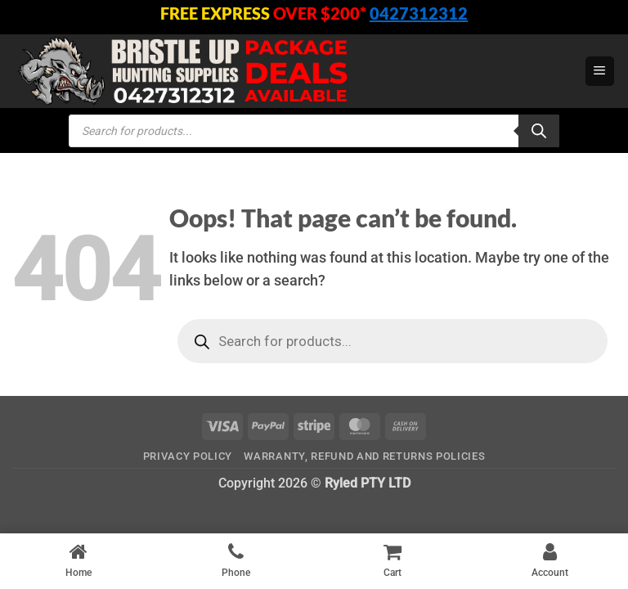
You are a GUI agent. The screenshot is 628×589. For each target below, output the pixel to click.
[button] (599, 71)
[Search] (538, 131)
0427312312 (419, 13)
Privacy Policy (187, 456)
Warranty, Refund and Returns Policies (364, 456)
